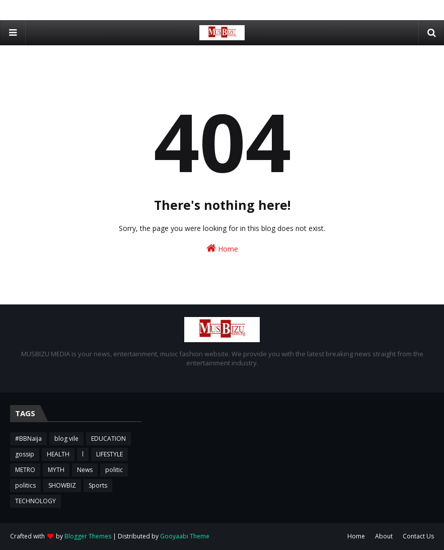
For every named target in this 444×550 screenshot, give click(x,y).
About (384, 536)
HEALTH (58, 454)
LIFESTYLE (109, 454)
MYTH (56, 469)
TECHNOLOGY (35, 501)
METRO (25, 469)
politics (25, 485)
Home (222, 248)
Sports (98, 485)
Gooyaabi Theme (184, 536)
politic (114, 469)
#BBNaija (28, 438)
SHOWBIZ (62, 485)
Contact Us (418, 536)
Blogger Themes (87, 536)
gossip (24, 454)
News (85, 469)
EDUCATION (108, 438)
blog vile (66, 438)
